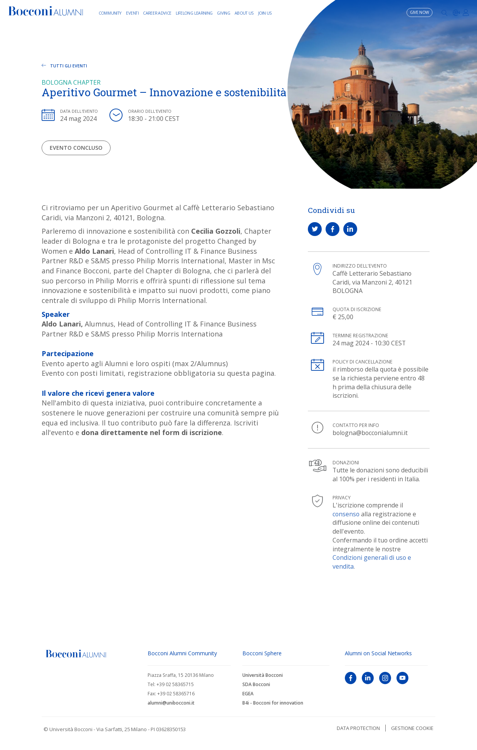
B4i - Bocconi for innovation (272, 703)
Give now (419, 12)
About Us (244, 12)
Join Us (265, 12)
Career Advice (157, 12)
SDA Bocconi (256, 684)
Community (110, 12)
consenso (346, 514)
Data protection (358, 728)
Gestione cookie (412, 728)
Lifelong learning (194, 12)
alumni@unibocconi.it (171, 703)
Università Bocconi (262, 675)
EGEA (248, 693)
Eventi (132, 12)
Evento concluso (76, 147)
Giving (223, 12)
